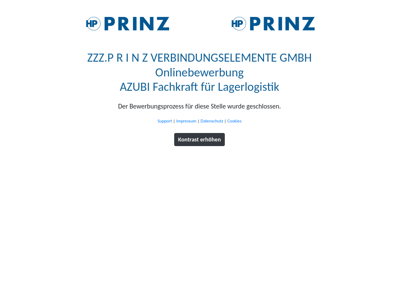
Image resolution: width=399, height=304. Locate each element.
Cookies (234, 121)
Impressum (186, 121)
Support (164, 121)
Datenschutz (212, 121)
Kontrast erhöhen (199, 139)
